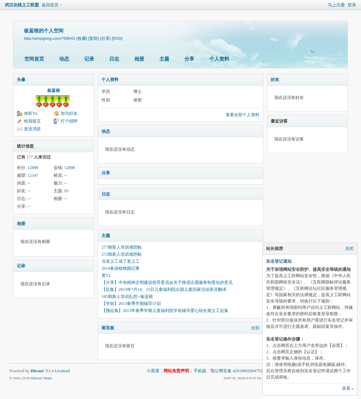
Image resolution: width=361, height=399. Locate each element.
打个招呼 (69, 121)
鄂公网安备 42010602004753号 (238, 370)
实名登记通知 (279, 261)
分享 (189, 59)
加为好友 (69, 113)
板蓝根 (53, 90)
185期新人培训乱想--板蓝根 (127, 296)
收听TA (31, 113)
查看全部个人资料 (242, 114)
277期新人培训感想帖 (122, 247)
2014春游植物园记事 (121, 268)
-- (65, 175)
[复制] (93, 38)
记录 (89, 59)
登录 (352, 4)
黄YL (106, 275)
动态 (64, 59)
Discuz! (37, 370)
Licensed (62, 370)
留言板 (108, 327)
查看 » (348, 388)
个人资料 (219, 59)
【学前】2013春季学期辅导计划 (131, 303)
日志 (114, 59)
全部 (255, 327)
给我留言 (32, 121)
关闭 (349, 248)
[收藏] (81, 38)
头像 (21, 79)
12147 (32, 175)
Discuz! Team (41, 378)
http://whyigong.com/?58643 (49, 38)
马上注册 (336, 4)
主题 (164, 59)
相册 (139, 59)
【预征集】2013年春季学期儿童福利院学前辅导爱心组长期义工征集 (165, 310)
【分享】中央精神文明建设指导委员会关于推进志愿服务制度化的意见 (167, 282)
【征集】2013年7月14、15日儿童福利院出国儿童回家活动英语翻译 (164, 289)
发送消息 (32, 128)
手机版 (200, 370)
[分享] (105, 38)
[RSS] (117, 38)
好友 (275, 79)
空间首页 (34, 59)
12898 (32, 167)
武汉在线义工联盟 (22, 4)
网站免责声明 (176, 370)
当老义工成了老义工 (121, 261)
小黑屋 (153, 370)
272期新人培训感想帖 (122, 254)
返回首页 (50, 4)
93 (66, 190)
